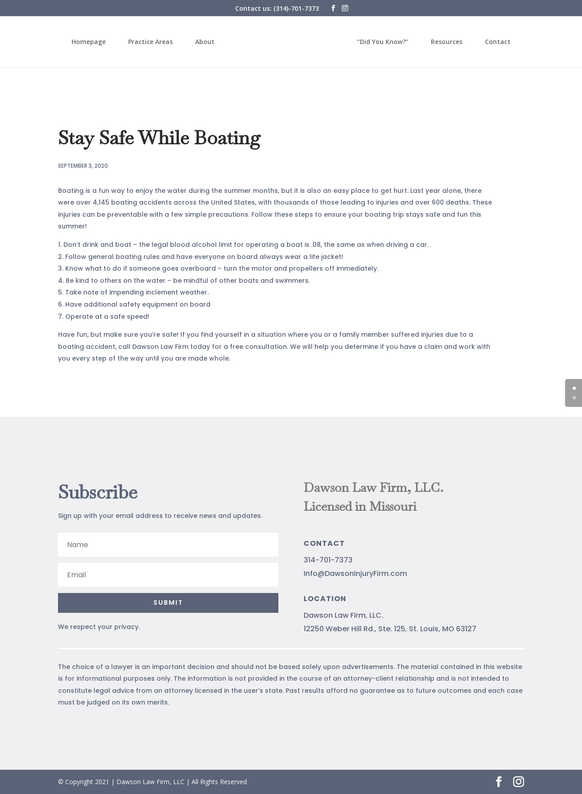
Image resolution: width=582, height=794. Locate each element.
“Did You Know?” (377, 42)
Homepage (94, 42)
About (210, 42)
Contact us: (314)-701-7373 (277, 8)
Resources (441, 42)
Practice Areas (156, 42)
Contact (492, 42)
